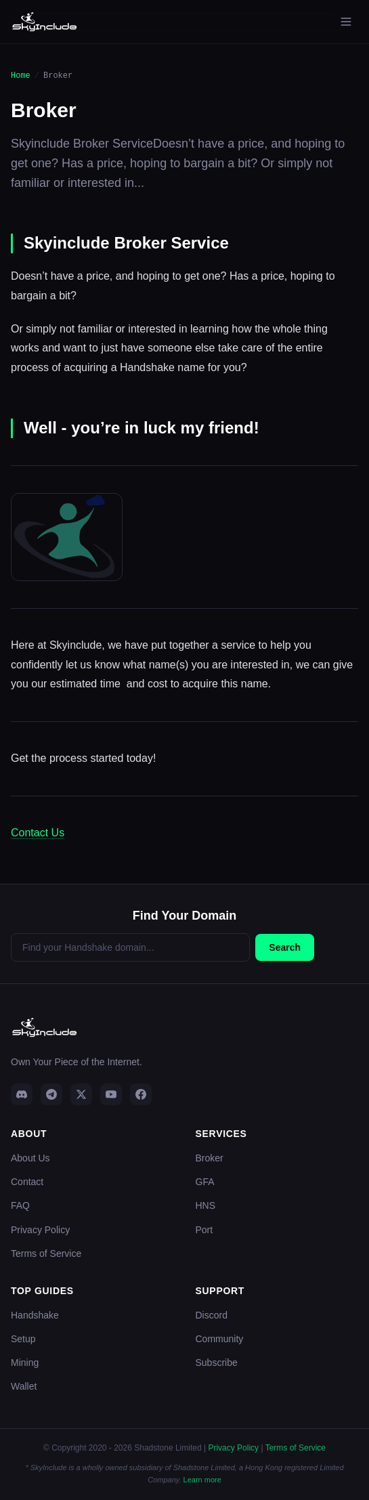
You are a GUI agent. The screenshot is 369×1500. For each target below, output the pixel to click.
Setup (23, 1338)
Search (285, 947)
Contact (27, 1181)
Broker (209, 1158)
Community (220, 1338)
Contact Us (37, 832)
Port (204, 1229)
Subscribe (217, 1362)
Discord (211, 1315)
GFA (205, 1181)
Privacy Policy (40, 1229)
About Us (30, 1158)
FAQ (20, 1205)
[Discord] (21, 1094)
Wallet (24, 1386)
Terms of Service (46, 1253)
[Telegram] (51, 1094)
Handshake (35, 1315)
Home (20, 75)
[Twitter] (81, 1094)
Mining (25, 1362)
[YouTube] (111, 1094)
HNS (206, 1205)
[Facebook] (141, 1094)
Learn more (202, 1480)
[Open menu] (346, 21)
